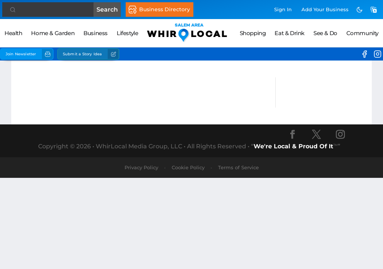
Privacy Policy (141, 167)
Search (107, 9)
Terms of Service (238, 167)
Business (95, 33)
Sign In (283, 9)
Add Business (325, 9)
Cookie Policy (188, 167)
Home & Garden (52, 33)
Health (13, 33)
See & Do (325, 33)
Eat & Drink (289, 33)
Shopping (253, 33)
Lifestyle (127, 33)
